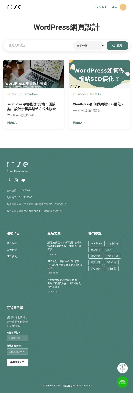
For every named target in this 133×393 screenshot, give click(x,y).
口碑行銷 (12, 249)
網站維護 (94, 254)
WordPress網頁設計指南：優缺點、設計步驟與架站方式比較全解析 (33, 106)
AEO (106, 249)
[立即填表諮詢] (121, 365)
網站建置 (109, 266)
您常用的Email (14, 345)
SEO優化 (97, 94)
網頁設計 (12, 243)
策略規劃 (94, 266)
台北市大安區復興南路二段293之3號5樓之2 (43, 204)
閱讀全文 (13, 122)
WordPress (33, 94)
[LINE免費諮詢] (121, 381)
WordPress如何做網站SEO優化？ (98, 104)
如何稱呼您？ (13, 332)
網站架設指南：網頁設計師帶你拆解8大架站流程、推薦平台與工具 (64, 246)
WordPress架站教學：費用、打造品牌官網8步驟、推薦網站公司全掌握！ (64, 283)
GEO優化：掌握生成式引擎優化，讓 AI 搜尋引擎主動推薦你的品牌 (65, 265)
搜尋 (117, 45)
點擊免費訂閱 (17, 362)
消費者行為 (110, 254)
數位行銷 (109, 260)
